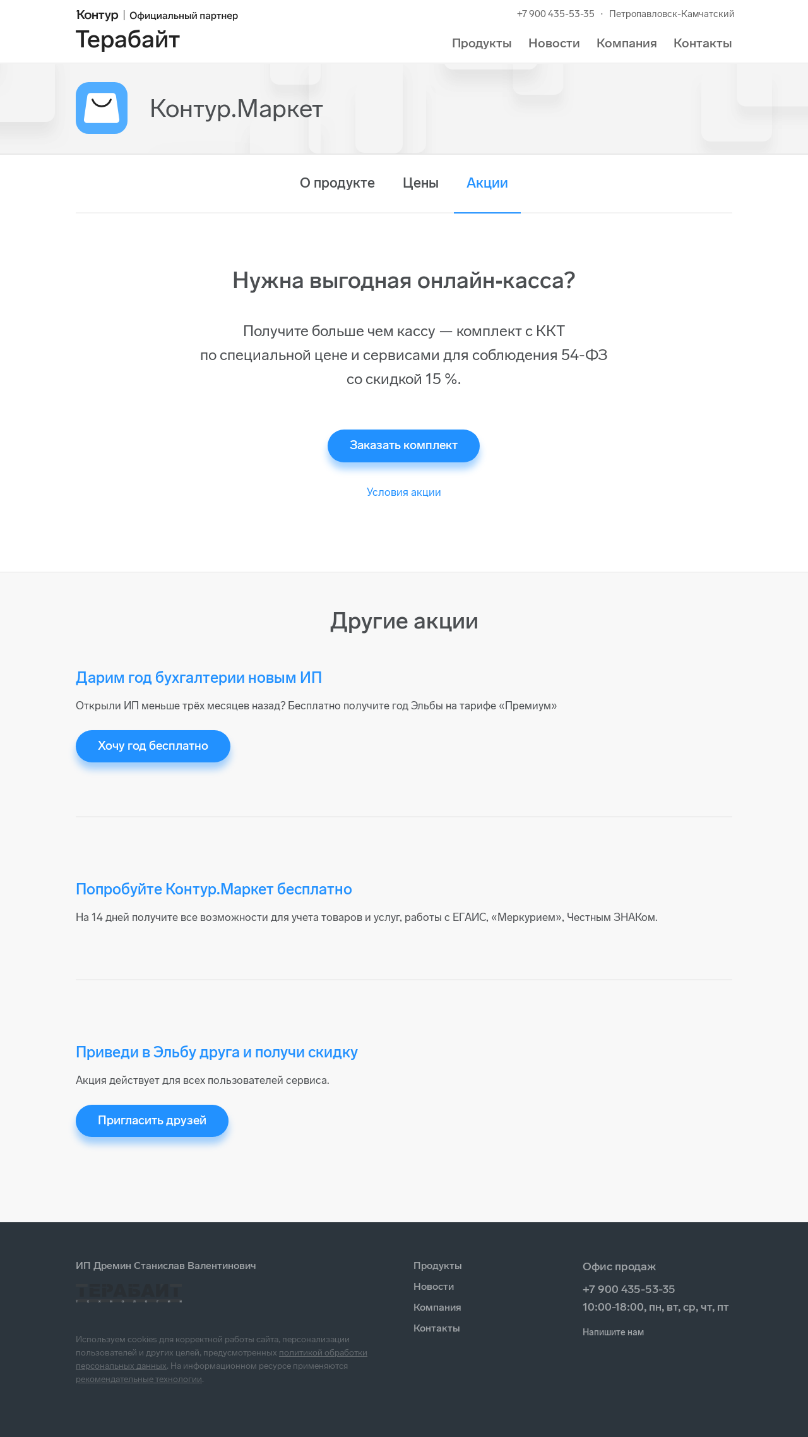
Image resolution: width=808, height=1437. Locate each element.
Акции (487, 182)
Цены (421, 182)
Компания (627, 43)
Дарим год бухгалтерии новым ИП (199, 677)
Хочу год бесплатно (153, 745)
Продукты (482, 43)
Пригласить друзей (152, 1120)
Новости (554, 43)
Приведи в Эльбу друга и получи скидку (217, 1052)
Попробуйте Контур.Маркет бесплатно (214, 889)
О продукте (337, 182)
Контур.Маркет (236, 108)
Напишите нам (613, 1332)
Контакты (703, 43)
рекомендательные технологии (139, 1379)
